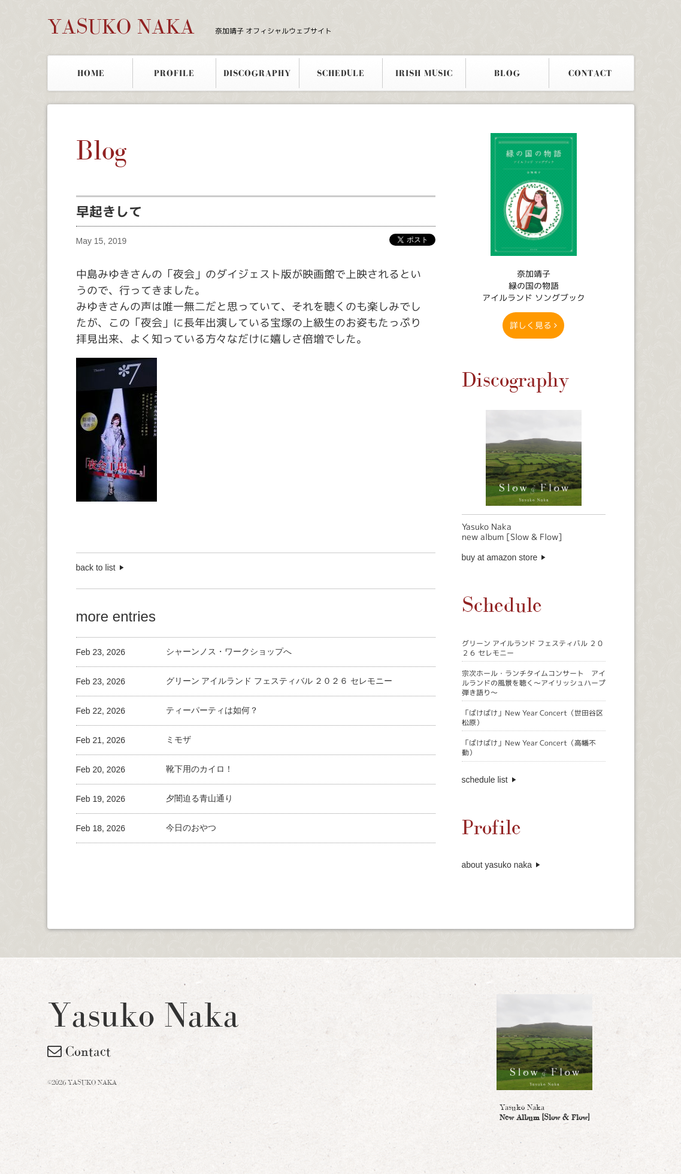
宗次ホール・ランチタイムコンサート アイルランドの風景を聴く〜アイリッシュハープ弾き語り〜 (534, 682)
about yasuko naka (497, 865)
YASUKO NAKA (189, 26)
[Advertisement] (216, 863)
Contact (79, 1051)
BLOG (507, 73)
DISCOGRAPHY (257, 73)
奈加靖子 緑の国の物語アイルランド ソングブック (533, 285)
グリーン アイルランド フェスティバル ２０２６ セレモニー (533, 648)
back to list (96, 567)
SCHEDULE (341, 73)
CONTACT (590, 73)
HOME (91, 73)
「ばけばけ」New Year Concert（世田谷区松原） (532, 718)
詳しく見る (533, 325)
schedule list (485, 779)
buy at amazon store (500, 557)
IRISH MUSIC (424, 73)
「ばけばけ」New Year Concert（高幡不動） (529, 747)
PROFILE (174, 73)
